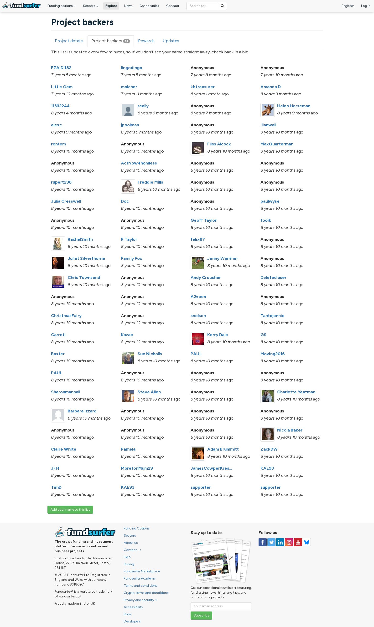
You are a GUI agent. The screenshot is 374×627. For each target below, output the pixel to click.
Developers (132, 621)
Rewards (146, 40)
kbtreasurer (203, 86)
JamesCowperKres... (211, 468)
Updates (171, 40)
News (128, 6)
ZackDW (269, 449)
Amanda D (270, 86)
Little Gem (62, 86)
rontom (58, 144)
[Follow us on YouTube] (298, 542)
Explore (111, 6)
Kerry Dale (217, 334)
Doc (125, 201)
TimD (56, 487)
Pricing (129, 564)
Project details (69, 40)
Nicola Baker (289, 430)
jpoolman (130, 125)
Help (127, 557)
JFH (55, 468)
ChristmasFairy (66, 315)
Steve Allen (149, 392)
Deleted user (273, 277)
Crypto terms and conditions (146, 593)
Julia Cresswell (66, 201)
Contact (172, 6)
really (143, 105)
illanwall (268, 125)
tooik (265, 220)
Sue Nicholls (150, 353)
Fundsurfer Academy (140, 578)
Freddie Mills (150, 182)
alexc (56, 125)
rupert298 (61, 182)
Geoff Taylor (204, 220)
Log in (365, 6)
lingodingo (131, 67)
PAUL (196, 353)
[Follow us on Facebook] (263, 542)
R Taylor (129, 239)
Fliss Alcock (219, 144)
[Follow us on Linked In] (280, 542)
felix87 (198, 239)
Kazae (127, 334)
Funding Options (137, 528)
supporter (201, 487)
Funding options (61, 6)
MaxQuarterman (276, 144)
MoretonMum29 (137, 468)
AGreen (198, 296)
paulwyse (270, 201)
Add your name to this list (70, 510)
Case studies (149, 6)
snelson (198, 315)
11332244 (60, 105)
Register (348, 6)
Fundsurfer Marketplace (142, 571)
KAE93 (267, 468)
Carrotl (58, 334)
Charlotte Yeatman (296, 392)
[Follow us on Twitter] (271, 542)
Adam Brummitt (223, 449)
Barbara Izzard (82, 411)
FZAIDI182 (61, 67)
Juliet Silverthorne (86, 258)
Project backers (112, 42)
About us (131, 543)
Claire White (63, 449)
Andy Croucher (206, 277)
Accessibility (133, 607)
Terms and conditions (140, 586)
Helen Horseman (293, 105)
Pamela (128, 449)
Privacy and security (140, 600)
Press (128, 614)
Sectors (90, 6)
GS (263, 334)
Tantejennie (272, 315)
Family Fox (131, 258)
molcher (129, 86)
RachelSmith (80, 239)
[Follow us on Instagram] (289, 542)
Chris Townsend (84, 277)
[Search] (222, 6)
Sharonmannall (65, 392)
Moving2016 (272, 353)
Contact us (132, 550)
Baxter (58, 353)
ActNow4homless (139, 163)
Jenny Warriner (222, 258)
